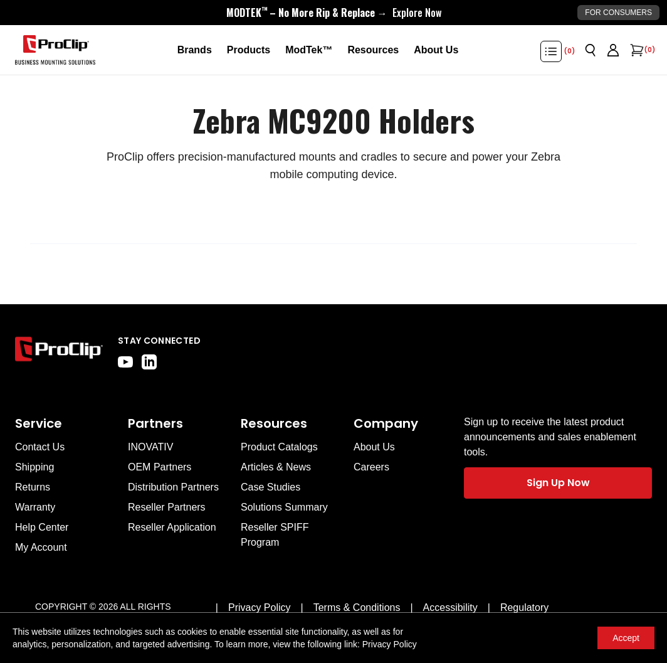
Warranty (35, 507)
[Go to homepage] (55, 50)
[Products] (248, 50)
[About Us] (436, 50)
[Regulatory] (524, 607)
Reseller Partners (167, 507)
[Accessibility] (450, 607)
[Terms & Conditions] (357, 607)
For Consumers (618, 12)
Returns (32, 487)
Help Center (41, 527)
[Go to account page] (613, 50)
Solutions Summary (284, 507)
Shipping (34, 467)
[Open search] (590, 50)
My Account (41, 547)
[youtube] (125, 361)
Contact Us (40, 447)
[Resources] (373, 50)
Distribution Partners (173, 487)
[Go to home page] (59, 351)
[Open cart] (635, 50)
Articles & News (276, 467)
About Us (374, 447)
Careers (371, 467)
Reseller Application (172, 527)
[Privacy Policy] (259, 607)
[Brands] (194, 50)
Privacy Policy (389, 644)
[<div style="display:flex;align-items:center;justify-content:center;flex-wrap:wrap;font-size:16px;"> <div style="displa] (333, 12)
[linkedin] (149, 361)
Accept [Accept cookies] (625, 638)
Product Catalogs (279, 447)
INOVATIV (150, 447)
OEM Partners (159, 467)
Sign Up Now (558, 482)
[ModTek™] (309, 50)
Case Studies (270, 487)
